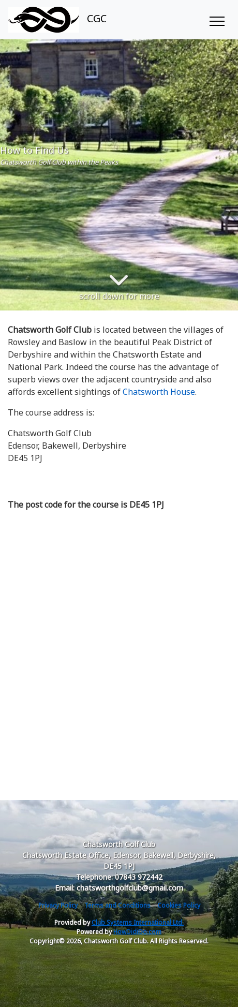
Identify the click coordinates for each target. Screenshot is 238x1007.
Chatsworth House (159, 391)
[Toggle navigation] (216, 19)
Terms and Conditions (117, 905)
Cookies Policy (178, 905)
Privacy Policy (58, 905)
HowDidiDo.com (137, 931)
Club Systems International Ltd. (138, 922)
